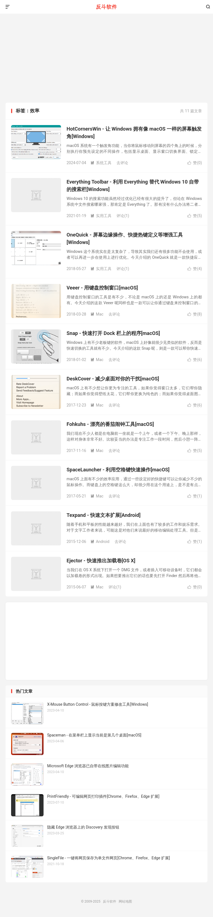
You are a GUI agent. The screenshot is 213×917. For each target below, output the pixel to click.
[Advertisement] (106, 61)
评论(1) (122, 216)
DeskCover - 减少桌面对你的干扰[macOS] (113, 379)
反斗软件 (106, 7)
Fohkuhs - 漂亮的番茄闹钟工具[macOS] (110, 424)
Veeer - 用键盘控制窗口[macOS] (102, 288)
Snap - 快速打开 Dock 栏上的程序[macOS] (113, 333)
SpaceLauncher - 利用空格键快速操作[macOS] (118, 470)
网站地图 (125, 901)
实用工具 (100, 216)
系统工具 (100, 163)
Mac (96, 314)
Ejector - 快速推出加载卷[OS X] (101, 560)
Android (100, 541)
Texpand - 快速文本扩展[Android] (104, 515)
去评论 (122, 163)
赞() (194, 163)
